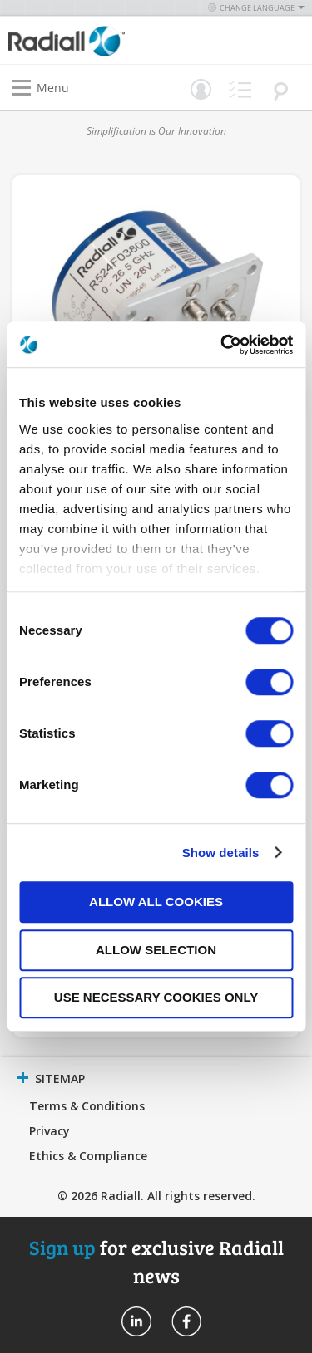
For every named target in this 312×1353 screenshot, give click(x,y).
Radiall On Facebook (186, 1321)
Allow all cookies (156, 902)
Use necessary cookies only (156, 997)
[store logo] (86, 40)
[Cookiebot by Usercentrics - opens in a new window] (222, 344)
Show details (221, 853)
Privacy (49, 1131)
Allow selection (156, 950)
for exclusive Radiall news (156, 1261)
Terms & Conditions (87, 1106)
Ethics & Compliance (88, 1156)
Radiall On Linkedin (136, 1321)
